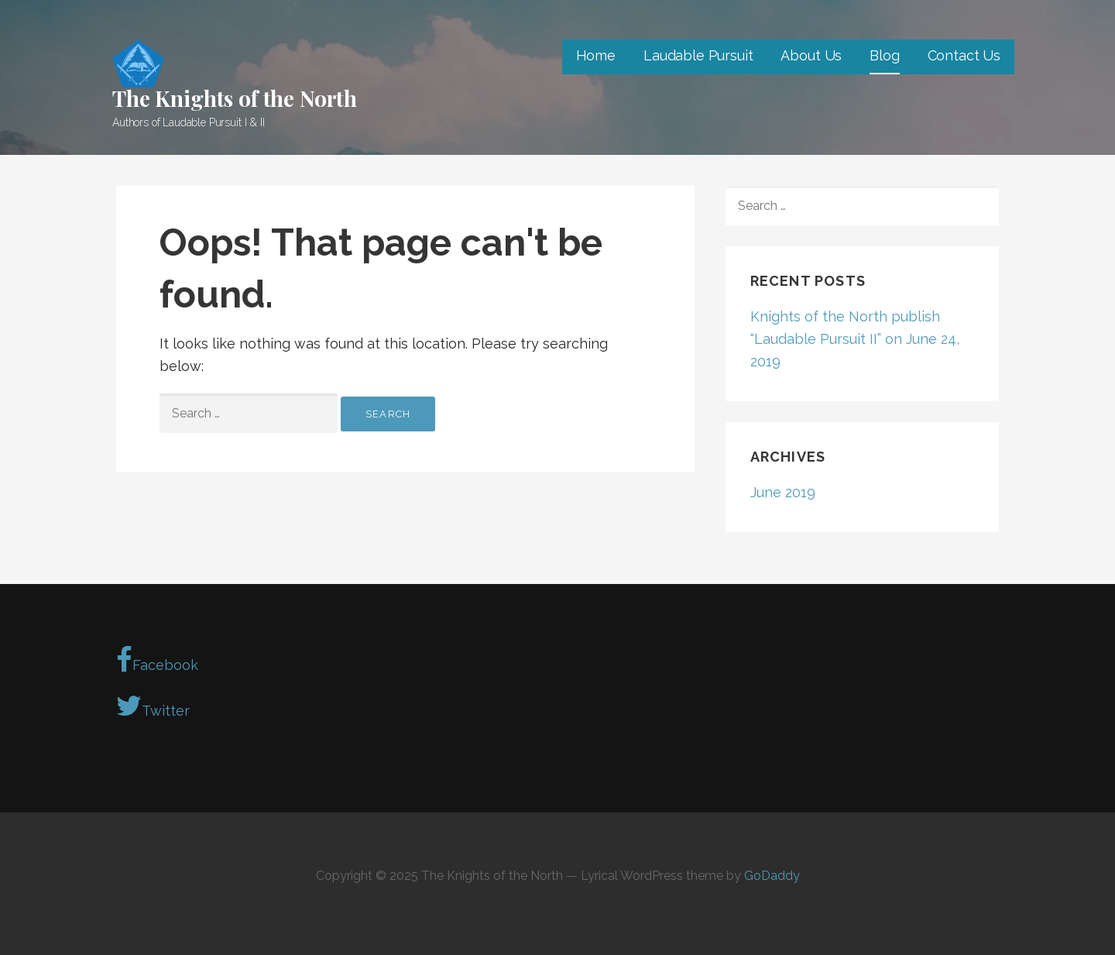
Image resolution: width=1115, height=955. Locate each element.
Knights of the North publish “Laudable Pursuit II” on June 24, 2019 (854, 338)
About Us (811, 55)
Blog (884, 55)
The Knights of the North (234, 98)
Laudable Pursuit (698, 55)
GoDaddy (772, 875)
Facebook (157, 660)
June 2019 (782, 492)
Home (596, 55)
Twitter (153, 706)
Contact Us (964, 55)
